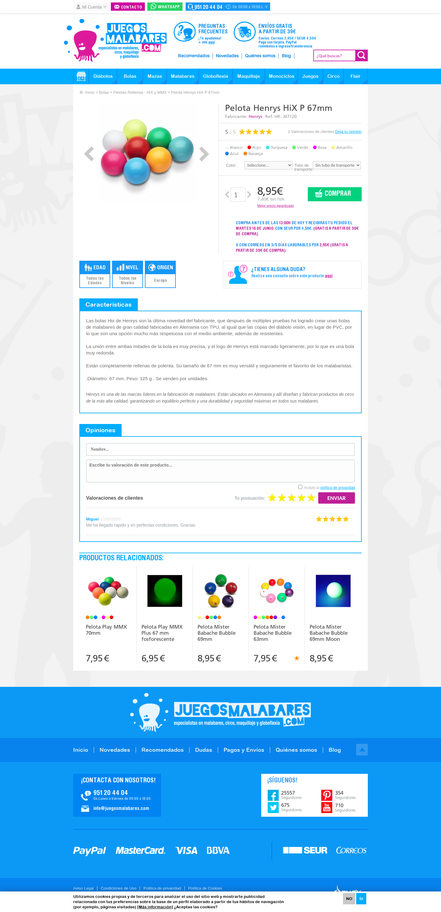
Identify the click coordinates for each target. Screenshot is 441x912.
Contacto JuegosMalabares (117, 795)
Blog (286, 56)
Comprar (338, 194)
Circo (333, 76)
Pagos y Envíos (244, 750)
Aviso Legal (83, 888)
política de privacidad (337, 488)
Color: (231, 165)
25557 (291, 795)
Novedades (227, 56)
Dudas (203, 750)
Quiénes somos (260, 56)
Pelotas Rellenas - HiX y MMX (140, 92)
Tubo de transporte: (303, 167)
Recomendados (193, 56)
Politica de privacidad (162, 888)
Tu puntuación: (250, 498)
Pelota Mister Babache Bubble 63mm (273, 633)
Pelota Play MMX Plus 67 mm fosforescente (162, 633)
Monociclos (281, 76)
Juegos (310, 76)
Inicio (89, 92)
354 (345, 795)
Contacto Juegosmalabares (228, 6)
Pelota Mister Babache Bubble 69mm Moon (329, 633)
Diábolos (103, 76)
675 (291, 807)
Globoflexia (215, 76)
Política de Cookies (205, 888)
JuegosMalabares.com (115, 40)
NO (349, 898)
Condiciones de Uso (118, 888)
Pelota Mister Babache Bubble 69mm (217, 633)
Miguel (92, 519)
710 (345, 807)
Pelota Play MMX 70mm (106, 630)
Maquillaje (248, 76)
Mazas (155, 76)
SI (361, 898)
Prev (89, 153)
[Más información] (155, 907)
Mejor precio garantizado (275, 205)
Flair (356, 76)
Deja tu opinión (348, 131)
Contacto (131, 7)
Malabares (182, 76)
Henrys (255, 116)
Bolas (130, 76)
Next (204, 153)
